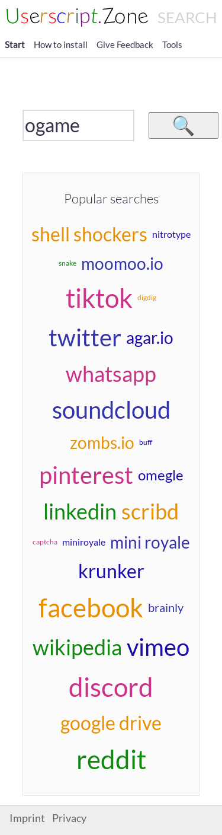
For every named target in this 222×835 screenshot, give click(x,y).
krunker (111, 570)
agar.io (149, 337)
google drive (111, 722)
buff (145, 442)
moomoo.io (122, 263)
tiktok (99, 297)
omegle (161, 474)
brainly (166, 607)
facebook (90, 607)
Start (15, 44)
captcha (45, 541)
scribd (150, 511)
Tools (172, 44)
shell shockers (89, 234)
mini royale (150, 542)
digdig (146, 297)
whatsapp (111, 374)
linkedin (80, 511)
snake (67, 263)
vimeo (158, 647)
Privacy (69, 818)
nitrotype (171, 234)
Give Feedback (124, 44)
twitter (85, 337)
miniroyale (83, 541)
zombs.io (102, 442)
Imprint (27, 818)
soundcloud (111, 410)
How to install (61, 44)
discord (111, 686)
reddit (111, 759)
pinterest (86, 475)
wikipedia (77, 647)
